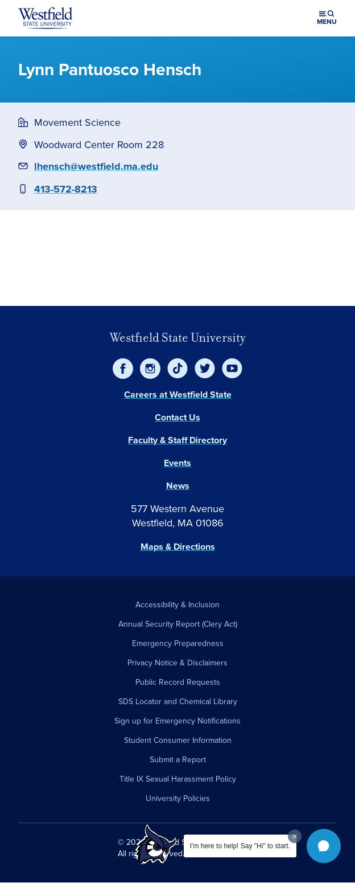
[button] (324, 846)
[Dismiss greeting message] (295, 836)
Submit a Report (178, 760)
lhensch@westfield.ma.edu (96, 166)
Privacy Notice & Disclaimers (177, 663)
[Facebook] (123, 368)
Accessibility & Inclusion (177, 605)
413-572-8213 (65, 189)
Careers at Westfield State (178, 394)
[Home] (45, 18)
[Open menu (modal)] (327, 18)
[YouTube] (232, 368)
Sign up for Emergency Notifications (177, 721)
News (177, 485)
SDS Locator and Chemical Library (177, 702)
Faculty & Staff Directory (177, 440)
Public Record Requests (177, 682)
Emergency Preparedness (178, 643)
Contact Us (177, 417)
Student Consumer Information (178, 740)
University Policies (178, 798)
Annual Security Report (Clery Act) (177, 624)
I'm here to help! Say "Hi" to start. (240, 846)
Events (177, 462)
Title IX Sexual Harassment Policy (177, 779)
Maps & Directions (178, 546)
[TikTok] (177, 368)
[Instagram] (150, 368)
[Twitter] (205, 368)
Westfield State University (178, 337)
